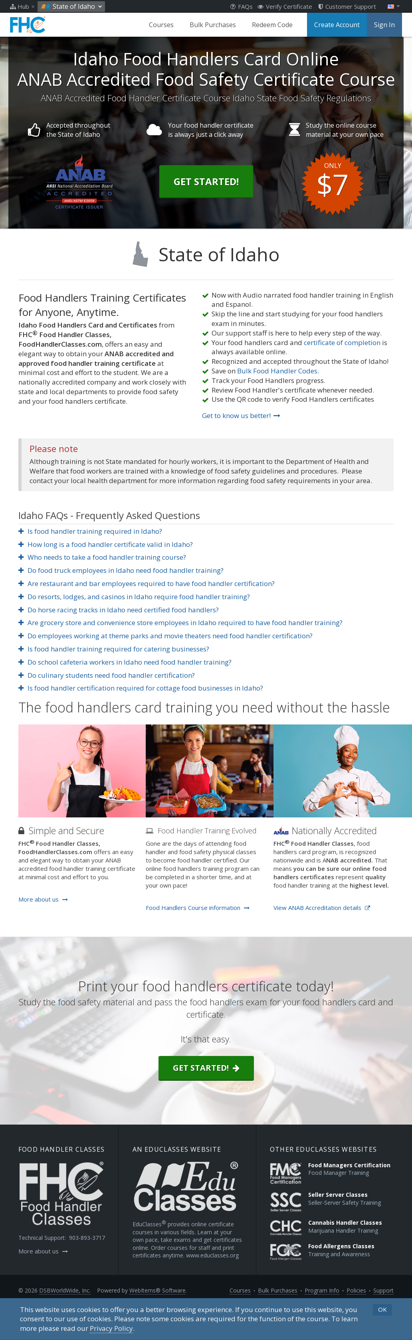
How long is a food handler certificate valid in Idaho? (105, 544)
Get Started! (206, 181)
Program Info (322, 1290)
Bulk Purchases (213, 24)
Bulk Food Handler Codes (277, 370)
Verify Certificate (285, 6)
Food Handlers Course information (198, 908)
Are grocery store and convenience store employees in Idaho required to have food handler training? (180, 622)
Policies (356, 1290)
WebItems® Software (157, 1290)
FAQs (241, 6)
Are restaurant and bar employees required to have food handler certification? (146, 583)
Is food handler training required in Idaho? (90, 531)
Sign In (384, 24)
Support (383, 1290)
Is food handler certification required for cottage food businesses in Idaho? (140, 688)
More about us (43, 899)
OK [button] (382, 1309)
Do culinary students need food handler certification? (106, 675)
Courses (161, 24)
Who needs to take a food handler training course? (102, 557)
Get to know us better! (241, 415)
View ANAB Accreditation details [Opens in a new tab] (321, 908)
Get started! (206, 1067)
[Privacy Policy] (111, 1328)
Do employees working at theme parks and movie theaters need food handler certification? (165, 635)
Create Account (337, 24)
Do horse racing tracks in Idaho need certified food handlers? (118, 609)
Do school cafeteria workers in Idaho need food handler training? (125, 662)
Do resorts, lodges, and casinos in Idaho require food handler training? (134, 596)
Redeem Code (272, 24)
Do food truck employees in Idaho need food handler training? (121, 570)
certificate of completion (342, 342)
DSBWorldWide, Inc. (65, 1290)
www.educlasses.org (212, 1255)
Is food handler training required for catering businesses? (113, 648)
